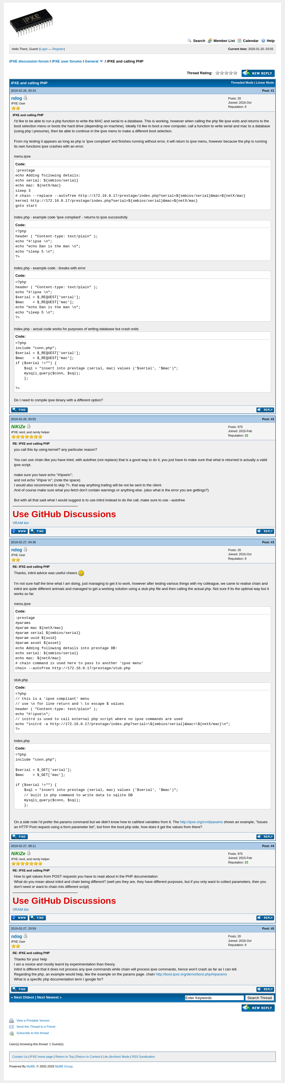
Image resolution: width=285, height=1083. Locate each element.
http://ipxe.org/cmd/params (201, 822)
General (91, 61)
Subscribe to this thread (32, 1033)
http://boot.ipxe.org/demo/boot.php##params (191, 974)
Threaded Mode (242, 82)
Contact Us (19, 1056)
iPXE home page (41, 1056)
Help (268, 41)
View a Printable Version (33, 1020)
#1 (272, 90)
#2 (272, 419)
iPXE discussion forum (29, 61)
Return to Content (88, 1056)
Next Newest (47, 997)
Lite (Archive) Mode (116, 1056)
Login (44, 49)
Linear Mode (265, 82)
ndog (16, 98)
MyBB (31, 1066)
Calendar (248, 41)
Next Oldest (24, 997)
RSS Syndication (143, 1056)
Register (58, 49)
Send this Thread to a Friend (35, 1026)
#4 (272, 846)
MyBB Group (64, 1066)
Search (196, 41)
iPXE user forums (67, 61)
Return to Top (64, 1056)
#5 (272, 928)
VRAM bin (21, 523)
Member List (221, 41)
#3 (272, 542)
